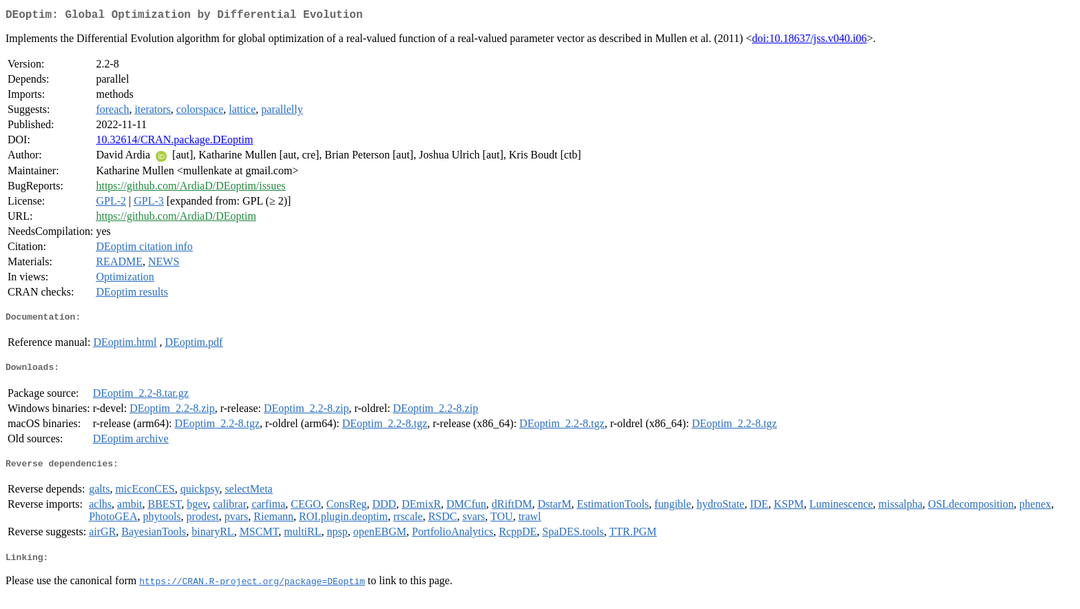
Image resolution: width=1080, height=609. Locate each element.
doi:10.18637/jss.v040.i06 (809, 41)
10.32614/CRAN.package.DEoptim (174, 142)
